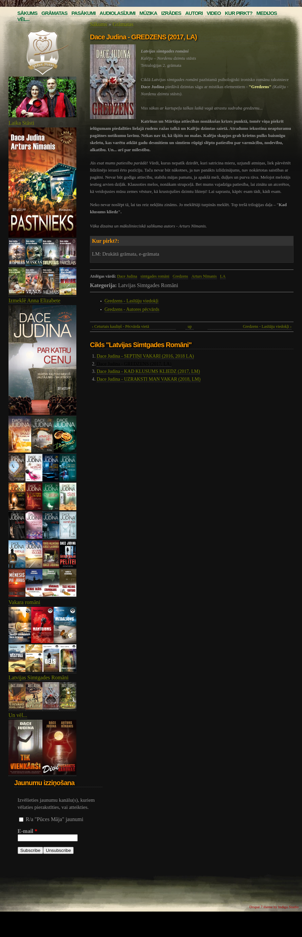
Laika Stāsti (21, 123)
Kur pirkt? (238, 13)
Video (214, 13)
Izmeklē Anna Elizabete (34, 300)
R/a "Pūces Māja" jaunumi (54, 819)
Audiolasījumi (117, 13)
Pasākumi (83, 13)
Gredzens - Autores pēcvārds (132, 309)
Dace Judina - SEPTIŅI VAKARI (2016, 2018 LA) (145, 356)
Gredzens (180, 276)
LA (223, 276)
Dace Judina (127, 276)
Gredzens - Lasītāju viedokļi (131, 300)
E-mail (27, 831)
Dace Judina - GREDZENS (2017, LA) (134, 363)
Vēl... (23, 19)
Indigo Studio (288, 907)
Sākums (27, 13)
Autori (194, 13)
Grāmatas (54, 13)
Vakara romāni (24, 602)
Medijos (267, 13)
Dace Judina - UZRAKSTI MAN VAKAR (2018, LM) (149, 379)
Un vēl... (17, 715)
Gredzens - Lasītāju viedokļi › (267, 326)
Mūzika (148, 13)
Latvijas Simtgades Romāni (38, 677)
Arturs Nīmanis (203, 276)
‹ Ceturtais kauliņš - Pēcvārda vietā (120, 326)
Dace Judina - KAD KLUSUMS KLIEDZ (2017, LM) (148, 371)
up (190, 326)
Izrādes (171, 13)
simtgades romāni (154, 276)
